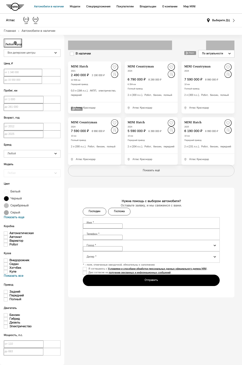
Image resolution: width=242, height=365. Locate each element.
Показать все (13, 276)
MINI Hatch (79, 66)
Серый (15, 212)
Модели (75, 6)
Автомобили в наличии (49, 6)
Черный (16, 198)
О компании (169, 6)
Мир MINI (189, 6)
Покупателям (125, 6)
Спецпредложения (98, 6)
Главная (10, 31)
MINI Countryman (141, 66)
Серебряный (19, 205)
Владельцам (148, 6)
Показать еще (14, 217)
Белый (15, 191)
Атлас (10, 20)
